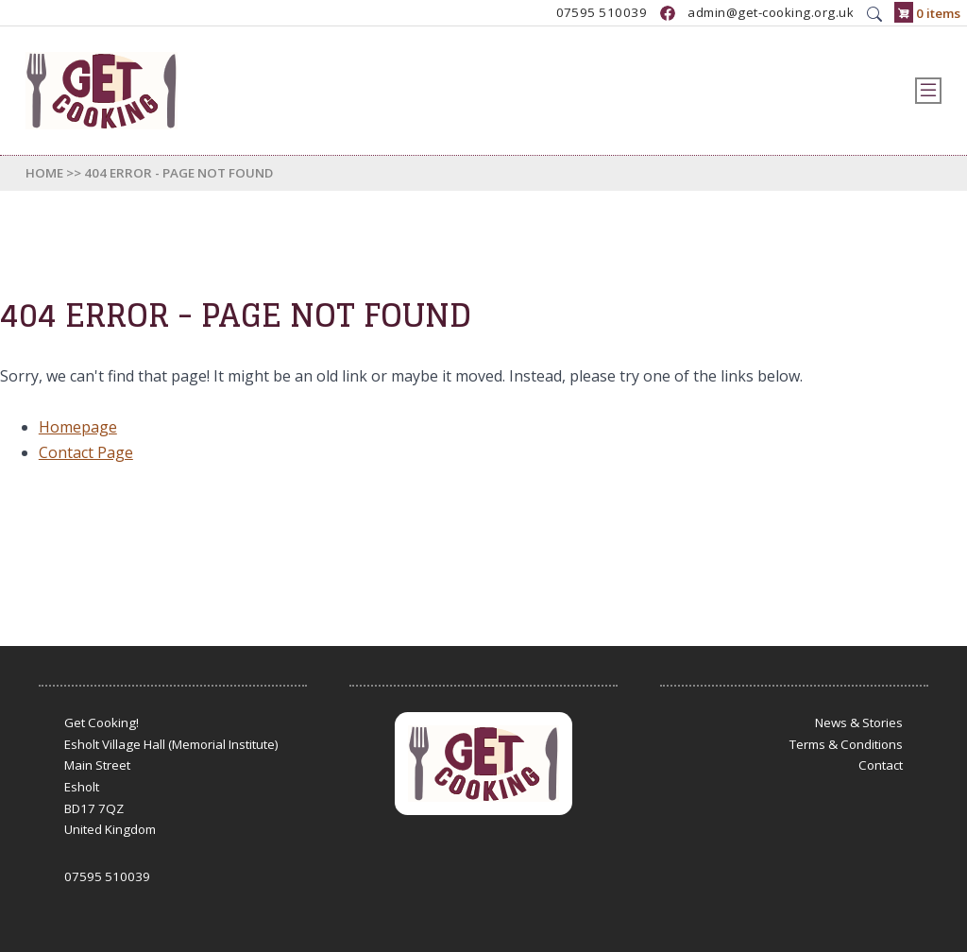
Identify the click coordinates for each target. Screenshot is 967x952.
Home (44, 172)
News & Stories (859, 722)
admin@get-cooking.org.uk (770, 13)
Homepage (78, 426)
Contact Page (86, 452)
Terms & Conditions (846, 744)
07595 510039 (602, 13)
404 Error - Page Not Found (178, 172)
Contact (880, 765)
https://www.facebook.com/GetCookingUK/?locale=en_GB (667, 13)
